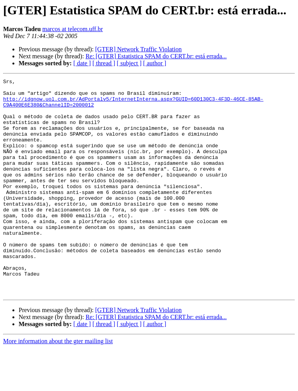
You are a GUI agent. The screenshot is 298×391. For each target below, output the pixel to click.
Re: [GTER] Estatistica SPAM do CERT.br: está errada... (156, 56)
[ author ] (154, 63)
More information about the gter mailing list (58, 384)
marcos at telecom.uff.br (72, 29)
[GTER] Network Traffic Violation (138, 49)
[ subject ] (129, 63)
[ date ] (82, 63)
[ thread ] (103, 63)
